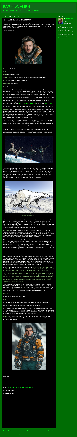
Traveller (34, 387)
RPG (23, 387)
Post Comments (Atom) (14, 433)
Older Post (51, 431)
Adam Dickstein (69, 18)
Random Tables (18, 387)
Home (29, 431)
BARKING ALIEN (16, 7)
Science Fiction (28, 387)
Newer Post (7, 431)
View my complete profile (63, 37)
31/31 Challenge (10, 387)
